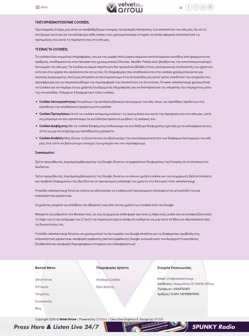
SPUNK (158, 319)
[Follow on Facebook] (188, 7)
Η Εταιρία (42, 287)
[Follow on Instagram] (196, 7)
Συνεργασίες (43, 301)
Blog (38, 308)
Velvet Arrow (43, 279)
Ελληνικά (177, 7)
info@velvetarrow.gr (180, 278)
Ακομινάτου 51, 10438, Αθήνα (194, 283)
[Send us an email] (203, 7)
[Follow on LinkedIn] (210, 7)
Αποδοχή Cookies (108, 279)
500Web (101, 319)
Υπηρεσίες (42, 294)
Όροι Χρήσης (105, 287)
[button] (41, 7)
